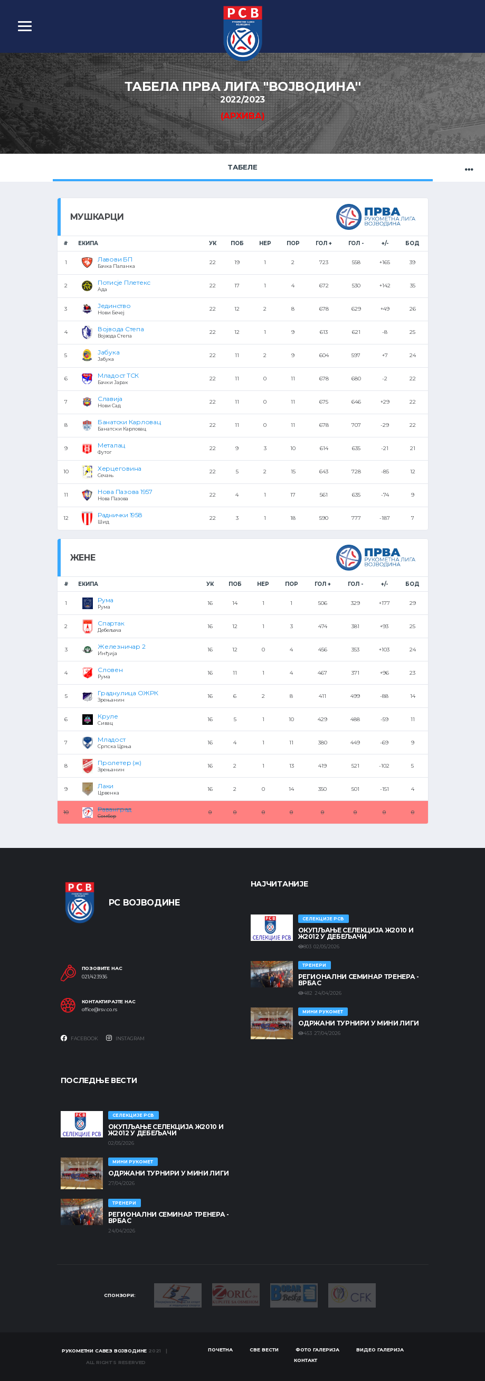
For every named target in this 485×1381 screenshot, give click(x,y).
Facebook (79, 1038)
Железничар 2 (121, 646)
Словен (110, 670)
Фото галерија (317, 1349)
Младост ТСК (118, 375)
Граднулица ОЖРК (128, 693)
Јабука (109, 352)
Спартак (111, 623)
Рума (105, 600)
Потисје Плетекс (124, 282)
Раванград (114, 809)
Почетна (220, 1349)
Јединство (114, 306)
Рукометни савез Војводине (104, 1351)
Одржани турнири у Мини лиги (358, 1023)
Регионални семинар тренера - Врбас (358, 980)
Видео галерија (380, 1349)
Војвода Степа (121, 329)
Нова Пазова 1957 (125, 492)
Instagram (125, 1038)
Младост (111, 739)
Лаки (105, 786)
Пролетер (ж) (119, 763)
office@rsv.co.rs (99, 1009)
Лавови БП (115, 259)
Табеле (242, 167)
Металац (111, 445)
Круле (108, 716)
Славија (110, 399)
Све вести (264, 1349)
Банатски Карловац (129, 422)
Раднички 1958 (120, 515)
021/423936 (94, 976)
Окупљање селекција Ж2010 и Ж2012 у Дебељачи (356, 933)
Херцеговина (119, 468)
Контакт (305, 1360)
